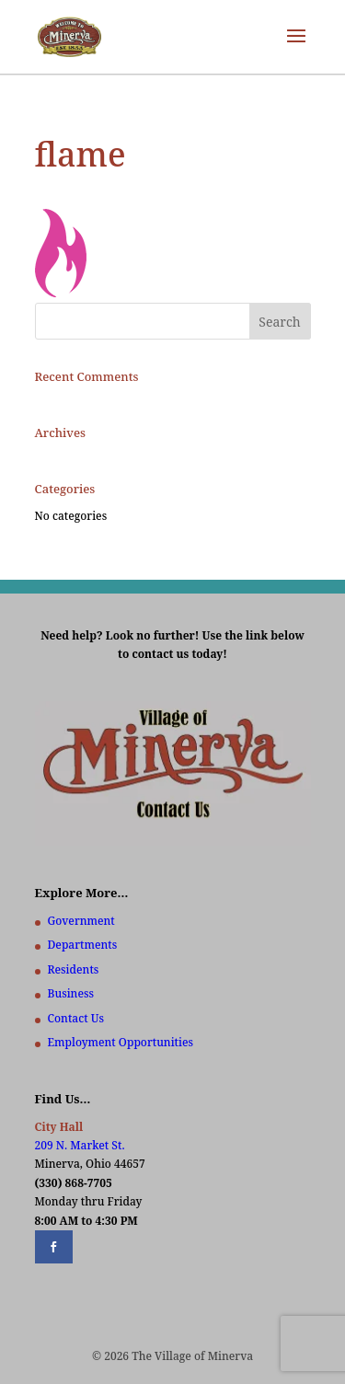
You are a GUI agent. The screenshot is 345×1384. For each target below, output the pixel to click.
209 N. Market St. (80, 1145)
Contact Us (76, 1018)
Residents (73, 969)
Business (71, 993)
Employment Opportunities (121, 1042)
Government (81, 920)
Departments (83, 944)
